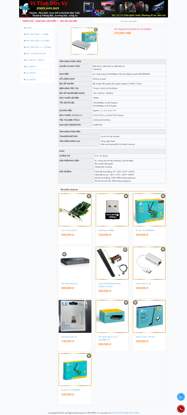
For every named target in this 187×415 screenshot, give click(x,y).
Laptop (28, 28)
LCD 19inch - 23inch (34, 60)
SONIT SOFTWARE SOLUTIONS (125, 413)
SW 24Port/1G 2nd (69, 283)
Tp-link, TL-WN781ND (70, 390)
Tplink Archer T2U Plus (145, 337)
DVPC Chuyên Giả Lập (35, 53)
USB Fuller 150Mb (106, 230)
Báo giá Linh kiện (68, 21)
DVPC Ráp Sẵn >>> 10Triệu (38, 47)
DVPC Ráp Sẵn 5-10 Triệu (37, 40)
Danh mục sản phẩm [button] (46, 21)
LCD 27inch (30, 73)
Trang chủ (27, 21)
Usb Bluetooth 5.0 (69, 337)
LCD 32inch (30, 79)
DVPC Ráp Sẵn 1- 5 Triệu (37, 34)
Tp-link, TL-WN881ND (145, 230)
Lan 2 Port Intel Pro (69, 230)
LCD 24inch (30, 66)
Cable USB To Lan (143, 283)
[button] (62, 41)
